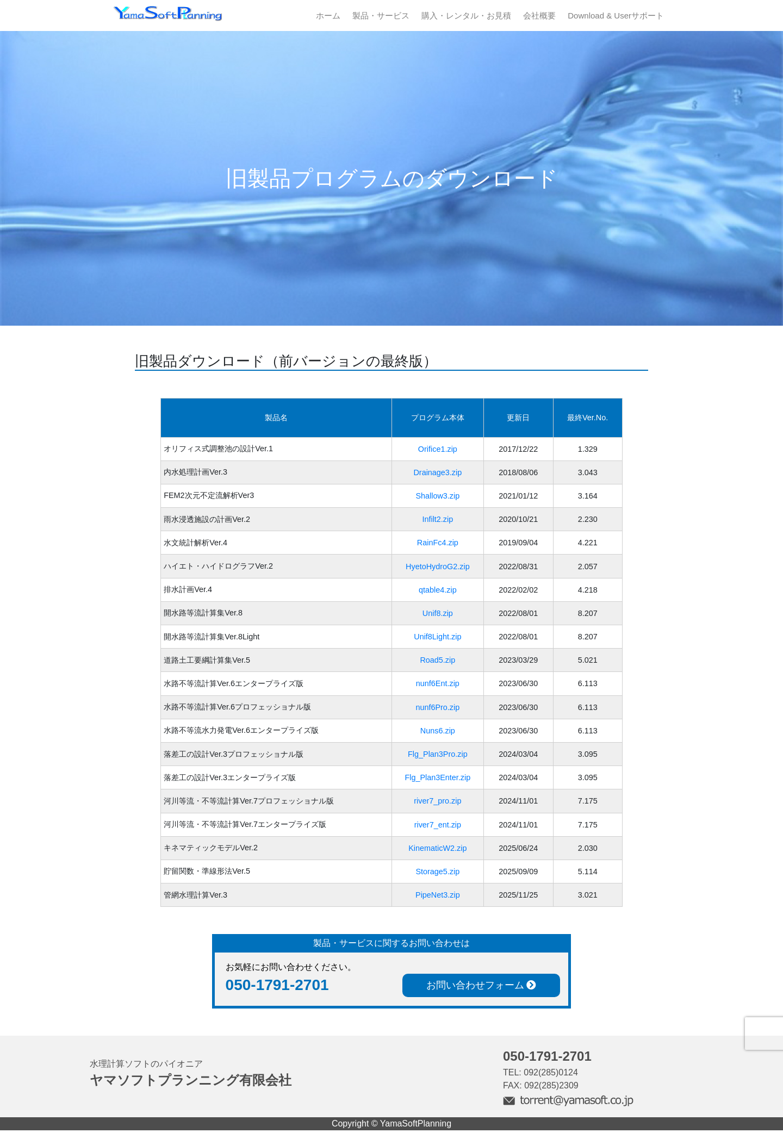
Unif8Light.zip (437, 636)
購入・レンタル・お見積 (466, 15)
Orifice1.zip (437, 449)
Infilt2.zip (437, 519)
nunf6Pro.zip (437, 707)
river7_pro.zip (437, 800)
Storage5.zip (437, 871)
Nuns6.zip (437, 730)
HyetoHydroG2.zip (438, 566)
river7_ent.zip (437, 824)
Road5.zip (437, 660)
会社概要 (539, 15)
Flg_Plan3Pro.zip (438, 754)
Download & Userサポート (616, 15)
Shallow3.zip (437, 495)
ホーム (328, 15)
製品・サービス (380, 15)
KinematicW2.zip (437, 848)
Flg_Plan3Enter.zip (437, 777)
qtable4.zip (438, 590)
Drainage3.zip (437, 472)
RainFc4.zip (437, 542)
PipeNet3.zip (437, 895)
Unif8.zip (437, 613)
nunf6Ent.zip (437, 683)
